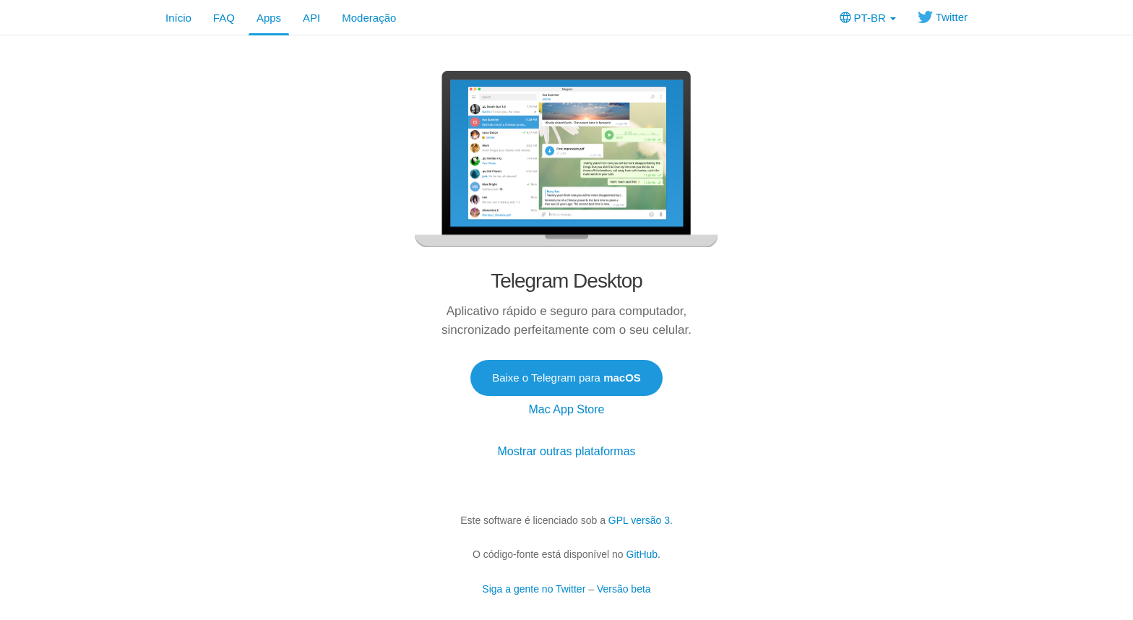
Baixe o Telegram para (566, 377)
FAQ (224, 18)
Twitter (943, 17)
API (311, 18)
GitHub (642, 554)
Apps (269, 18)
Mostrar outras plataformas (566, 451)
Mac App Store (567, 409)
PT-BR (868, 18)
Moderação (369, 18)
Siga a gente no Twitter (533, 589)
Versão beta (624, 589)
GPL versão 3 (639, 520)
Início (178, 18)
